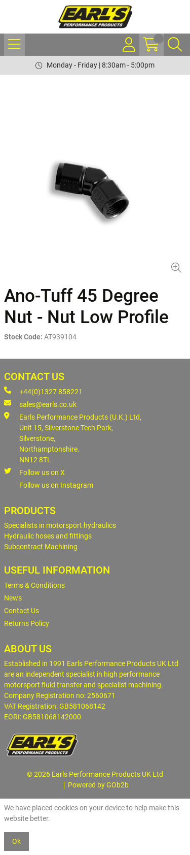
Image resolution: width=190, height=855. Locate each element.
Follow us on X (34, 472)
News (13, 598)
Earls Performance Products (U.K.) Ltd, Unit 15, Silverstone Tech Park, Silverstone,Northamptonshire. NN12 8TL (72, 438)
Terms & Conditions (34, 585)
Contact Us (21, 611)
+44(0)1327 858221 (43, 391)
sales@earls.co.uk (40, 403)
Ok (16, 841)
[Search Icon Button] (175, 45)
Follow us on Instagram (56, 485)
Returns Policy (26, 623)
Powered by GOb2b (98, 785)
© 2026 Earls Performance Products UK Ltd (95, 774)
